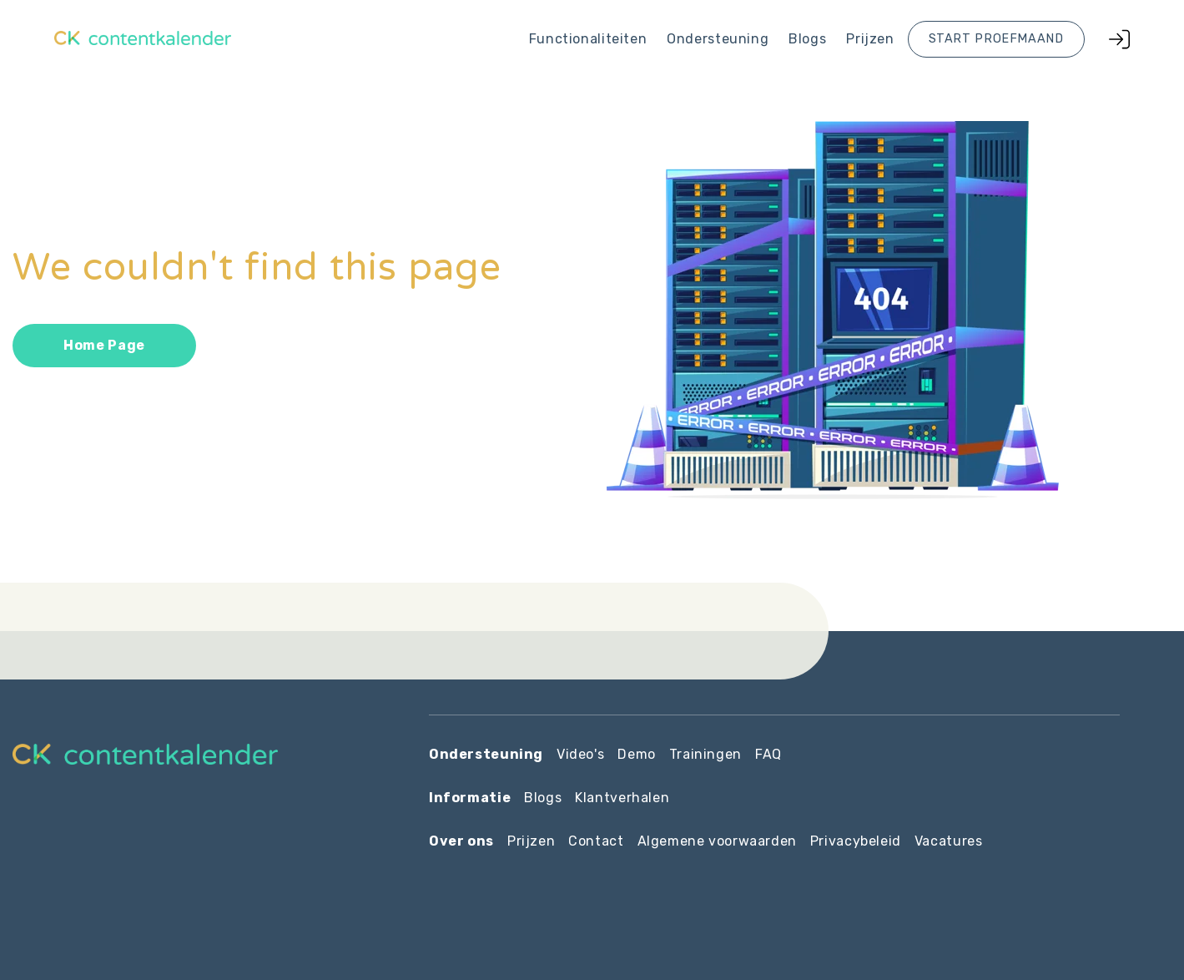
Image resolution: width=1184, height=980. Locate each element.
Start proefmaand (996, 39)
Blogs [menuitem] (807, 39)
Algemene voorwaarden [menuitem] (717, 841)
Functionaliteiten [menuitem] (588, 39)
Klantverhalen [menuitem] (622, 798)
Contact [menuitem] (595, 841)
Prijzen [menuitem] (870, 39)
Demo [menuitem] (636, 754)
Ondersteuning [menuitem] (717, 39)
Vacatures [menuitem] (948, 841)
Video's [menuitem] (580, 754)
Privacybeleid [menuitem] (855, 841)
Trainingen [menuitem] (705, 754)
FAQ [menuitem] (768, 754)
